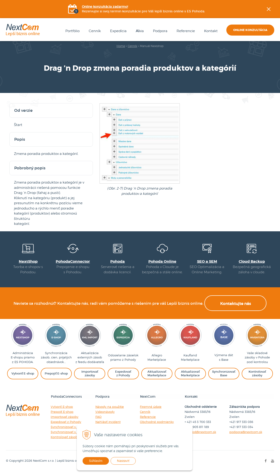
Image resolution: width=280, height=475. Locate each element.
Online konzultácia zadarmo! (105, 7)
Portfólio (72, 31)
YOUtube (277, 79)
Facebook (277, 56)
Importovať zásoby (64, 420)
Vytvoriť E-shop (61, 410)
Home (120, 46)
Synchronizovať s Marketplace (72, 430)
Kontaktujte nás (235, 307)
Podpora (159, 31)
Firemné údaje (150, 410)
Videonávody (104, 415)
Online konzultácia (250, 30)
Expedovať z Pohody (65, 425)
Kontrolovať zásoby (64, 440)
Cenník (94, 31)
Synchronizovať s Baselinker (71, 435)
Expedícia (117, 31)
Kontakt (210, 31)
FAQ (98, 420)
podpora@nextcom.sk (245, 435)
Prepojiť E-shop (61, 415)
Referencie (185, 31)
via (139, 31)
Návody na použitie (109, 410)
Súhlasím (99, 461)
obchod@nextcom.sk (200, 435)
